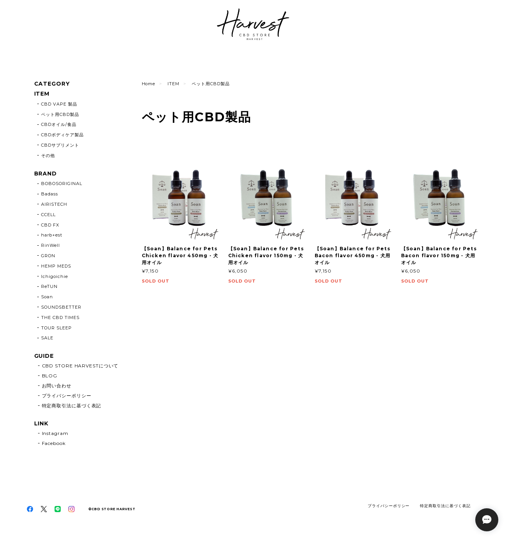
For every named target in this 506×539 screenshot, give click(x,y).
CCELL (48, 214)
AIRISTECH (54, 204)
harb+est (51, 235)
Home (149, 83)
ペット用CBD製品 (60, 114)
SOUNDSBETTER (61, 307)
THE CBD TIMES (60, 317)
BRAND (45, 173)
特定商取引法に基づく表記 (71, 405)
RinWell (50, 245)
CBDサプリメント (60, 145)
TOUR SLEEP (56, 328)
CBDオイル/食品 (58, 124)
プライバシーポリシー (66, 395)
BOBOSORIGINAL (61, 183)
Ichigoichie (54, 276)
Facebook (54, 443)
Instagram (55, 433)
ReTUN (49, 286)
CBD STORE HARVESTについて (80, 366)
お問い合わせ (56, 386)
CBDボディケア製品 (62, 134)
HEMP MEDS (56, 266)
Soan (47, 296)
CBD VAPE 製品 (59, 104)
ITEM (173, 83)
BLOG (50, 376)
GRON (48, 255)
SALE (47, 338)
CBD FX (50, 225)
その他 (48, 155)
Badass (49, 194)
